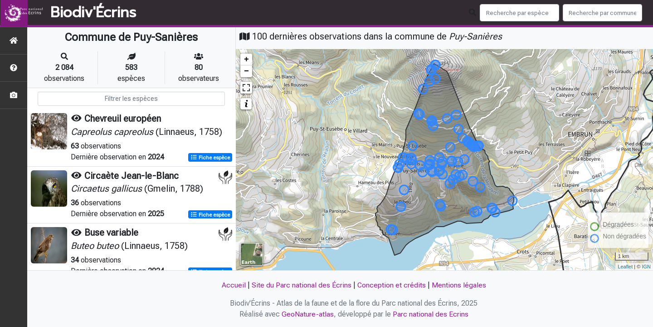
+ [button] (246, 59)
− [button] (246, 71)
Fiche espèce (210, 157)
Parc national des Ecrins (430, 314)
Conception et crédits (391, 285)
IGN (646, 266)
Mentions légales (459, 285)
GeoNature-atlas (308, 314)
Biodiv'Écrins (93, 13)
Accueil (233, 285)
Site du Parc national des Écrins (301, 285)
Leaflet (625, 266)
